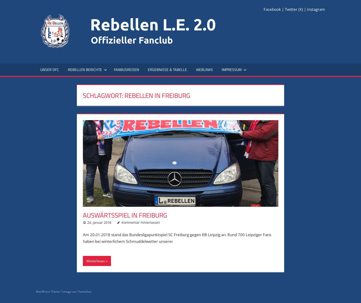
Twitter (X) (294, 9)
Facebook (272, 9)
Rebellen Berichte (87, 69)
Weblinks (204, 69)
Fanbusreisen (126, 69)
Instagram (316, 9)
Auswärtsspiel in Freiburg (125, 215)
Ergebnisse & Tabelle (167, 69)
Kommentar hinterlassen (141, 222)
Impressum (234, 69)
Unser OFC (49, 69)
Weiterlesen (95, 261)
